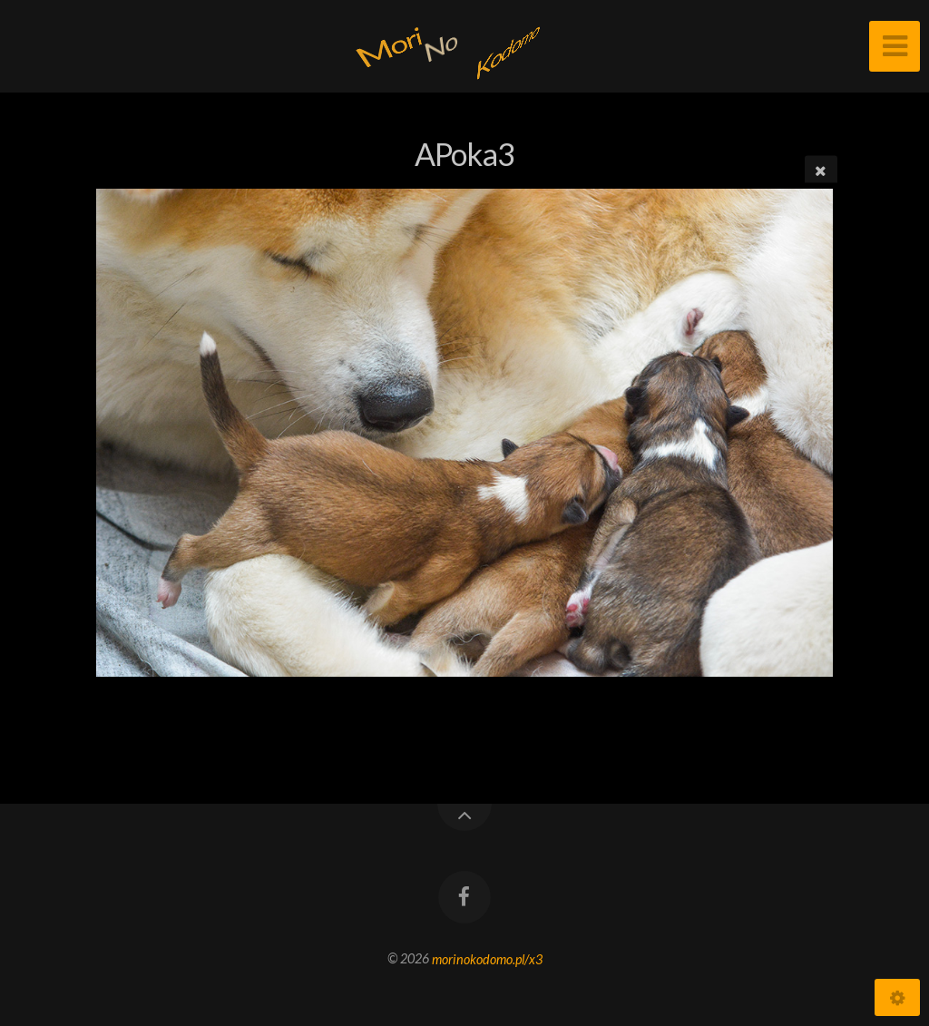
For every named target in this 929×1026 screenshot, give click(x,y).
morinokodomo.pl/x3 (487, 958)
